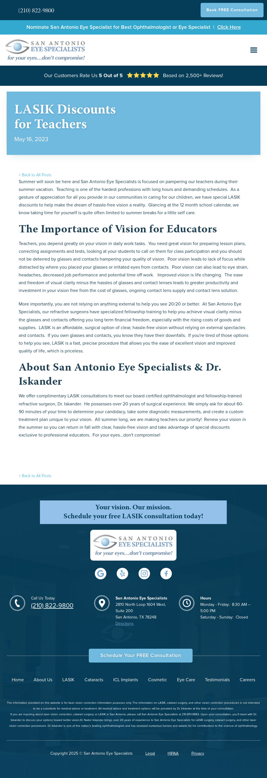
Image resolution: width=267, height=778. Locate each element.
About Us (43, 680)
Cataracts (93, 680)
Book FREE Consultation (232, 10)
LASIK (68, 680)
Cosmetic (157, 680)
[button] (253, 50)
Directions (125, 624)
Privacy (197, 754)
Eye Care (186, 680)
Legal (150, 754)
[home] (46, 50)
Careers (247, 680)
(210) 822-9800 (52, 606)
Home (18, 680)
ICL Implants (125, 680)
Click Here (229, 27)
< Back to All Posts (35, 175)
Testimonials (217, 680)
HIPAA (173, 754)
